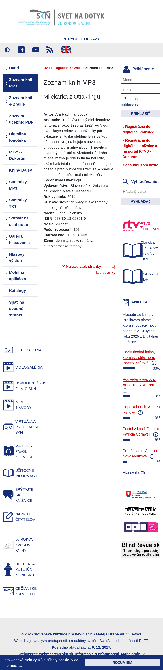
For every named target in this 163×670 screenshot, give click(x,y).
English (66, 50)
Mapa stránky (133, 654)
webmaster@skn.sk (56, 654)
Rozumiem (122, 662)
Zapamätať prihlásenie (131, 101)
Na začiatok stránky (83, 266)
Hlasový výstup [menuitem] (16, 257)
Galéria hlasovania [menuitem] (19, 239)
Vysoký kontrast (7, 50)
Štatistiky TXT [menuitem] (18, 203)
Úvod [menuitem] (14, 68)
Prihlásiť (140, 114)
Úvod (48, 68)
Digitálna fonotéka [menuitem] (17, 137)
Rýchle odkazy (81, 39)
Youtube (36, 50)
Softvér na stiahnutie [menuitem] (19, 221)
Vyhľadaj (141, 202)
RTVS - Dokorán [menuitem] (17, 155)
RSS (50, 50)
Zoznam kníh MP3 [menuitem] (21, 82)
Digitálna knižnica (69, 68)
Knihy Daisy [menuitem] (20, 170)
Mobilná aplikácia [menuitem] (17, 275)
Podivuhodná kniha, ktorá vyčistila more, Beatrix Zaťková (139, 357)
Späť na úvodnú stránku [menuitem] (16, 308)
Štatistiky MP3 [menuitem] (18, 185)
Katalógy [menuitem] (17, 290)
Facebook (21, 50)
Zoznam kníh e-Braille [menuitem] (21, 100)
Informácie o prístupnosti (97, 654)
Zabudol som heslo (141, 165)
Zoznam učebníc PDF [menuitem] (21, 119)
